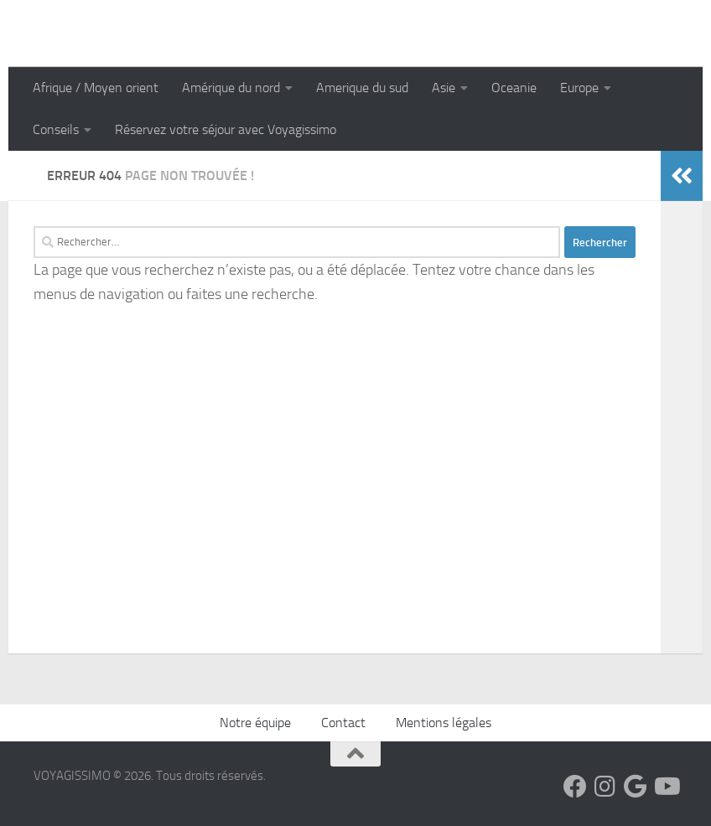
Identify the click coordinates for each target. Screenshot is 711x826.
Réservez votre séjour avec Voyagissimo (225, 129)
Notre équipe (255, 722)
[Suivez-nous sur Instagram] (605, 786)
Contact (343, 722)
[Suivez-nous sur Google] (635, 786)
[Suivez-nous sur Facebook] (575, 786)
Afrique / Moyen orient (95, 88)
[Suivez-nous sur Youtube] (665, 786)
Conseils (56, 129)
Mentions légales (443, 722)
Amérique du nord (231, 88)
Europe (579, 88)
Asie (443, 88)
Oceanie (514, 88)
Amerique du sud (362, 88)
